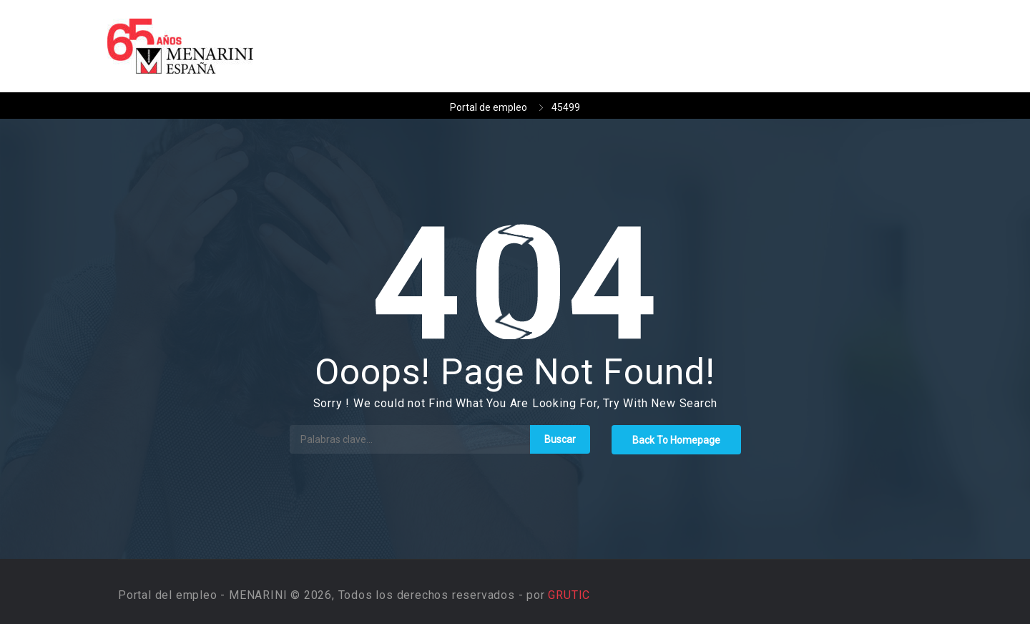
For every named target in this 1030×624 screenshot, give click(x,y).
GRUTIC (569, 595)
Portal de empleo (488, 107)
